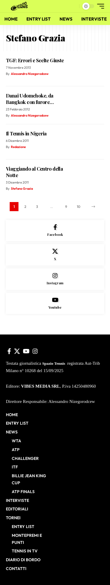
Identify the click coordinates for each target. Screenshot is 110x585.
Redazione (18, 147)
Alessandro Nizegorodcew (29, 74)
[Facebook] (55, 230)
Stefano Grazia (22, 188)
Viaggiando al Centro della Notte (34, 171)
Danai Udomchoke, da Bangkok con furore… (29, 98)
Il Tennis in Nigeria (26, 133)
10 (78, 206)
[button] (73, 6)
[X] (55, 254)
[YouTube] (26, 351)
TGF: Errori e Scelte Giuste (35, 60)
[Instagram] (55, 279)
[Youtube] (55, 303)
